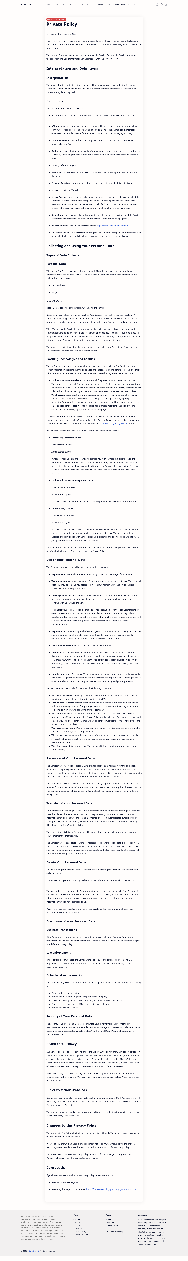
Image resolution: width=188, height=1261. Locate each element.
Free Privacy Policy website (115, 424)
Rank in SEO (27, 4)
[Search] (166, 4)
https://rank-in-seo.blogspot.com (112, 226)
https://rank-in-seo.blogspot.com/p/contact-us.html (111, 1190)
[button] (157, 4)
